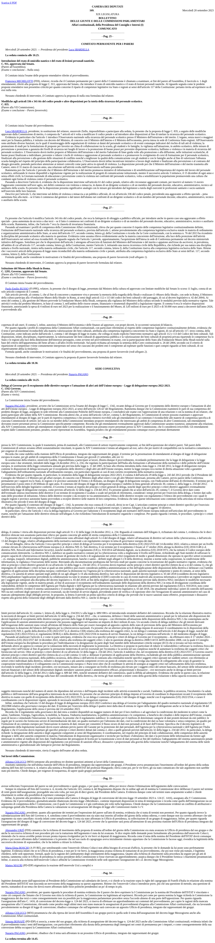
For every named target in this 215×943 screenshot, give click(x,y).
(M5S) (30, 761)
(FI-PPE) (34, 288)
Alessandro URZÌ (14, 830)
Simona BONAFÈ (15, 921)
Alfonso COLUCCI (15, 761)
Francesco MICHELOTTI (19, 81)
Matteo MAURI (13, 865)
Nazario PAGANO (78, 374)
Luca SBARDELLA (79, 49)
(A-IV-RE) (35, 847)
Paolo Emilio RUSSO (17, 288)
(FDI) (37, 81)
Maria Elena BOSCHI (17, 847)
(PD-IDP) (28, 865)
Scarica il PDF (9, 2)
